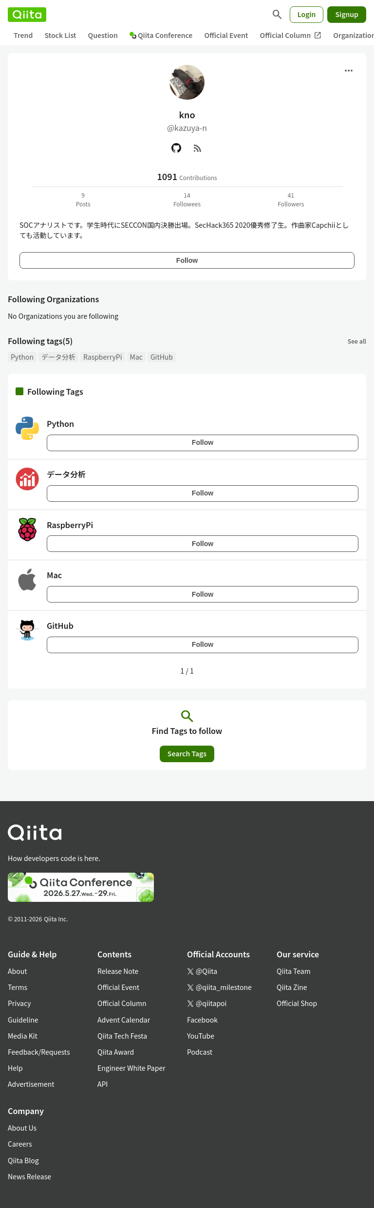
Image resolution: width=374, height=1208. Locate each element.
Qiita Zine (292, 987)
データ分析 (58, 357)
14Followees (187, 199)
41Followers (291, 199)
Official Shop (297, 1003)
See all (357, 341)
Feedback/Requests (39, 1052)
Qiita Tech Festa (122, 1036)
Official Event (226, 35)
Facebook (202, 1020)
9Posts (83, 199)
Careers (20, 1144)
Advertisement (31, 1084)
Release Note (117, 971)
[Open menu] (348, 70)
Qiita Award (115, 1052)
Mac (136, 357)
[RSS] (197, 148)
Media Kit (22, 1036)
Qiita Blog (23, 1160)
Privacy (19, 1003)
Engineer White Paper (131, 1068)
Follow (187, 260)
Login (307, 14)
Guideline (23, 1020)
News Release (29, 1176)
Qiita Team (294, 971)
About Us (22, 1128)
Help (15, 1068)
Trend (23, 35)
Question (103, 35)
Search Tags (187, 753)
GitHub (161, 357)
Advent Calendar (123, 1020)
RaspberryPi (102, 357)
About (17, 971)
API (102, 1084)
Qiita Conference (161, 35)
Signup (346, 14)
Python (22, 357)
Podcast (199, 1052)
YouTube (200, 1036)
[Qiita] (27, 14)
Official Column (291, 35)
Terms (17, 987)
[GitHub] (176, 148)
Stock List (60, 35)
